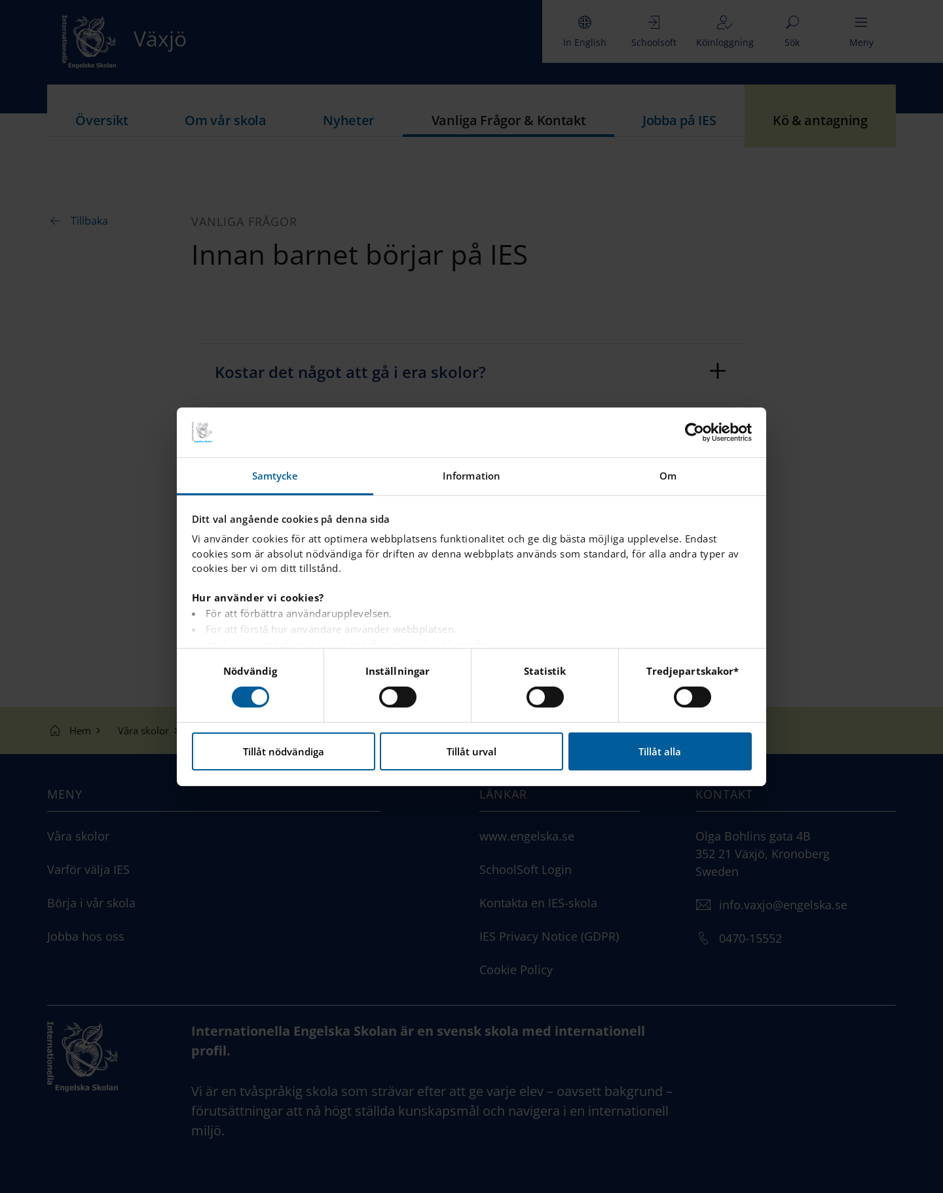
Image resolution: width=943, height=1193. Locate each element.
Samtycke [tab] (275, 475)
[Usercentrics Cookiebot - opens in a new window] (694, 432)
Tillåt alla (659, 751)
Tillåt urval (471, 751)
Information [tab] (471, 475)
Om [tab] (667, 475)
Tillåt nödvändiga (283, 751)
